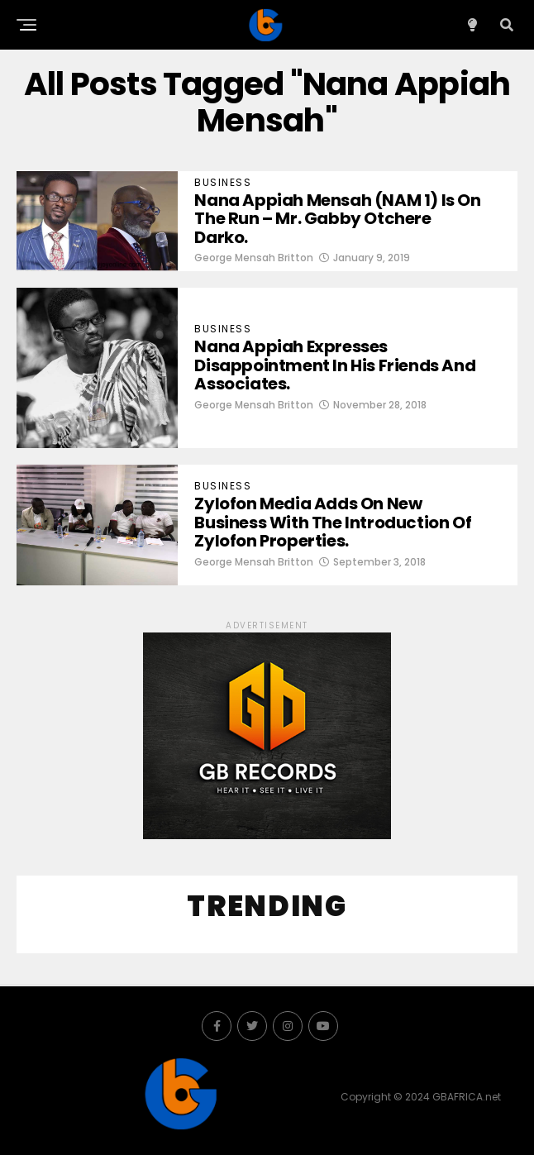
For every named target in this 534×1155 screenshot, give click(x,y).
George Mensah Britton (253, 258)
